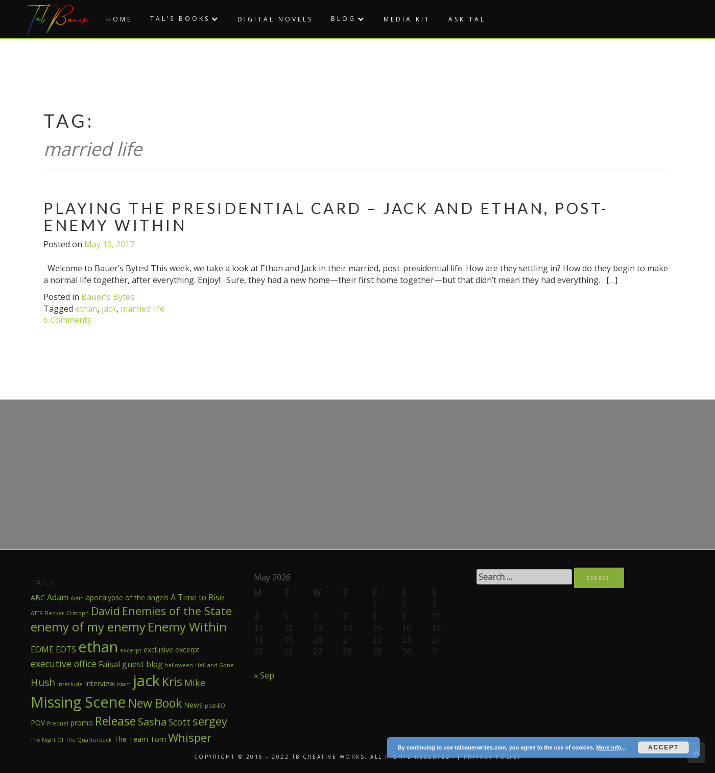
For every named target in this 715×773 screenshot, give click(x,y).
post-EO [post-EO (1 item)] (215, 705)
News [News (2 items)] (193, 705)
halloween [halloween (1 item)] (179, 665)
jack (109, 308)
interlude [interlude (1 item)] (70, 684)
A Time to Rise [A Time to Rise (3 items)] (197, 597)
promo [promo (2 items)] (81, 723)
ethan (86, 308)
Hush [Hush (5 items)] (43, 682)
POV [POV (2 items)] (38, 723)
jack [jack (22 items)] (146, 680)
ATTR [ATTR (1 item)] (37, 613)
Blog (343, 18)
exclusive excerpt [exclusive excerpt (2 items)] (172, 649)
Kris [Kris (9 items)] (172, 681)
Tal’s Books (180, 18)
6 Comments (67, 319)
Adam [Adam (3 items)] (57, 597)
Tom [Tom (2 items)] (158, 739)
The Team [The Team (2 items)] (131, 739)
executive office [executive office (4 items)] (64, 664)
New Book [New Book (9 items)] (155, 703)
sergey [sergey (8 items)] (210, 721)
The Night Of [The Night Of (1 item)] (47, 739)
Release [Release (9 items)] (115, 721)
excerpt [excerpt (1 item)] (130, 650)
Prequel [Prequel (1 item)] (57, 723)
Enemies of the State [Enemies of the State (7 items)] (177, 610)
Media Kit (407, 19)
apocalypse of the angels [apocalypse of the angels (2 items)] (127, 597)
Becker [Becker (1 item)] (54, 613)
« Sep (264, 675)
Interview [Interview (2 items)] (100, 683)
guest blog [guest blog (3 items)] (142, 664)
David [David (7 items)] (105, 610)
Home (119, 19)
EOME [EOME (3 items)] (42, 649)
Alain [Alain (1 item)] (77, 598)
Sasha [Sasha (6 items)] (152, 721)
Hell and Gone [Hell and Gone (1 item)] (214, 665)
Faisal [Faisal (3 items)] (109, 664)
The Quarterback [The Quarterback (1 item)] (89, 739)
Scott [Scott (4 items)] (179, 722)
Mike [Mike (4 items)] (194, 682)
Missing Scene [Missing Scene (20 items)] (78, 702)
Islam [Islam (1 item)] (124, 684)
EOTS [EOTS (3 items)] (66, 649)
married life (142, 308)
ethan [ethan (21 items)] (98, 647)
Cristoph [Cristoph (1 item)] (77, 613)
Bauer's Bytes (107, 296)
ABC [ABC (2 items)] (38, 597)
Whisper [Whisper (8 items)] (189, 737)
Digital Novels (275, 19)
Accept (663, 747)
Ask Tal (467, 19)
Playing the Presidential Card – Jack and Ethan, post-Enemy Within (326, 216)
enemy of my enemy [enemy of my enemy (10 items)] (88, 627)
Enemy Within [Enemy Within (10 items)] (187, 627)
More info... (611, 747)
